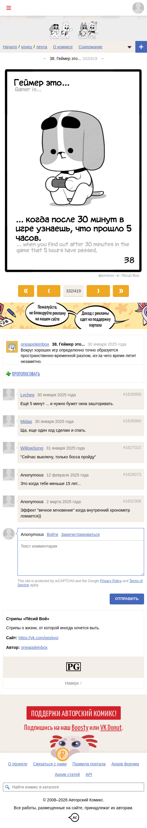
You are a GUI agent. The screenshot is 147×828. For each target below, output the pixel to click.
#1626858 (132, 394)
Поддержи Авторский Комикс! (73, 713)
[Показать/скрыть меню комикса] (129, 47)
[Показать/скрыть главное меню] (9, 8)
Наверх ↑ (73, 683)
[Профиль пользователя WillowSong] (10, 448)
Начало (10, 46)
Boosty (80, 726)
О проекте (17, 764)
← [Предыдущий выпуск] (45, 58)
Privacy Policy (111, 581)
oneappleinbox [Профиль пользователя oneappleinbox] (35, 344)
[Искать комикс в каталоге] (7, 787)
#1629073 (132, 474)
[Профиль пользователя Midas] (10, 421)
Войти (52, 534)
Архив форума (125, 764)
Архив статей (67, 774)
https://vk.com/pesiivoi (38, 637)
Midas (26, 421)
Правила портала (89, 764)
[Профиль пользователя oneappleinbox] (12, 350)
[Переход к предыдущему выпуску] (18, 171)
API (89, 774)
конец (26, 46)
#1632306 (132, 500)
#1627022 (132, 447)
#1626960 (132, 421)
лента (41, 46)
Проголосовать (26, 374)
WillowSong (31, 447)
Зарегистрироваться (80, 534)
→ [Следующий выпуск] (102, 58)
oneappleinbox (34, 647)
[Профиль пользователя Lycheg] (10, 394)
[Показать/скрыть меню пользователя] (138, 8)
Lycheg (27, 394)
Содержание (90, 46)
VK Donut (111, 726)
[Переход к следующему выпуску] (73, 171)
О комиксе (63, 46)
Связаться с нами (50, 764)
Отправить (127, 598)
